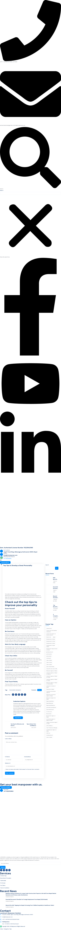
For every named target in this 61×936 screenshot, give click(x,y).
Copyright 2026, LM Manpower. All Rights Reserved (14, 931)
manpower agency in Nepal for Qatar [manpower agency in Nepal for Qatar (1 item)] (51, 680)
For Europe (3, 888)
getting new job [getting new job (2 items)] (49, 652)
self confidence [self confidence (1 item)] (49, 725)
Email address (27, 762)
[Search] (56, 568)
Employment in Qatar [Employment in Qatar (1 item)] (50, 643)
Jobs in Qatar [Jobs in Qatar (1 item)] (49, 664)
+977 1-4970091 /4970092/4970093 (10, 924)
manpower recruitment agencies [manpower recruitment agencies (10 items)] (51, 692)
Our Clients (3, 890)
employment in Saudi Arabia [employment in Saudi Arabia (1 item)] (50, 646)
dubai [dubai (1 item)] (54, 637)
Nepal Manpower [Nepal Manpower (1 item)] (49, 703)
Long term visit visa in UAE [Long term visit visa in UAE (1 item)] (51, 668)
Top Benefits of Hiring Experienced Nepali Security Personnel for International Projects (55, 606)
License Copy (3, 881)
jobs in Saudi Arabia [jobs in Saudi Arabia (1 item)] (50, 666)
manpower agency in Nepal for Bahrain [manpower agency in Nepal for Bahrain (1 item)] (51, 673)
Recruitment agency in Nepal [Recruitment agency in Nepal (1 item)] (50, 716)
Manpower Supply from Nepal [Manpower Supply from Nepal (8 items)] (51, 698)
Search (1, 190)
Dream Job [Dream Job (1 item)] (48, 637)
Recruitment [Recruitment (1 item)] (48, 713)
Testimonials (3, 885)
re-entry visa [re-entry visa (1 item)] (49, 711)
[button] (30, 158)
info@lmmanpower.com (10, 555)
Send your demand (6, 792)
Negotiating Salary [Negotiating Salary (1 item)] (50, 701)
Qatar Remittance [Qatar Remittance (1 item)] (50, 709)
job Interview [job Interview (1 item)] (49, 654)
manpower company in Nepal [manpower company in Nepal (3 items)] (51, 687)
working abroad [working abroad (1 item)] (49, 735)
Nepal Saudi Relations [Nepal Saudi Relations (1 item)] (50, 705)
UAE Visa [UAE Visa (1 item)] (48, 733)
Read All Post (18, 722)
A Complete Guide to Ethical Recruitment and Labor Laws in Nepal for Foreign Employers (55, 615)
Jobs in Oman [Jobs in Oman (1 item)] (49, 662)
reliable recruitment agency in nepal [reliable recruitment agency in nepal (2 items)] (51, 723)
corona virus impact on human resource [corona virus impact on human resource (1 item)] (51, 634)
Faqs (11, 934)
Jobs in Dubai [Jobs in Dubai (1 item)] (49, 660)
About (1, 934)
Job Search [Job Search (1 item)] (48, 658)
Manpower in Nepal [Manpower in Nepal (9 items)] (50, 689)
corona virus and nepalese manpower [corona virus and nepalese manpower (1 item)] (51, 631)
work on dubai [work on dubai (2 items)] (49, 737)
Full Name (7, 762)
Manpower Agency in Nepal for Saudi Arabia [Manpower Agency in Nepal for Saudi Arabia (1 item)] (51, 683)
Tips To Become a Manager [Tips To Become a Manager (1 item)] (51, 727)
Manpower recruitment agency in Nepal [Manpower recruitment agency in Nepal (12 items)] (51, 695)
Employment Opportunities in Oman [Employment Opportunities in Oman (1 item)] (51, 649)
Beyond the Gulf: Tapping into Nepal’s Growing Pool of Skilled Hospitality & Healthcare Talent (55, 596)
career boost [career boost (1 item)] (49, 628)
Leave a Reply (8, 743)
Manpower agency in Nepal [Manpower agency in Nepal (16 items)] (51, 670)
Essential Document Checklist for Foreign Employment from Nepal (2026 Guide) (55, 587)
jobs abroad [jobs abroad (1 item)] (48, 656)
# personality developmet (15, 695)
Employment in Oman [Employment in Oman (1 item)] (50, 641)
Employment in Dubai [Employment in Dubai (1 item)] (50, 639)
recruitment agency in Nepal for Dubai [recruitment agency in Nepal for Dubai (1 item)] (50, 720)
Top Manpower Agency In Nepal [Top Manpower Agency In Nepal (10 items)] (51, 730)
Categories (6, 934)
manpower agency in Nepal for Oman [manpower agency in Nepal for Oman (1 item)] (51, 677)
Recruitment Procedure (5, 883)
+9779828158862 (7, 558)
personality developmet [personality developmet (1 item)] (51, 707)
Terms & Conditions (5, 893)
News (39, 695)
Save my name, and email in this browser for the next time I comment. (22, 774)
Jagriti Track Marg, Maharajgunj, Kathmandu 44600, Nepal (20, 552)
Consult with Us (5, 562)
